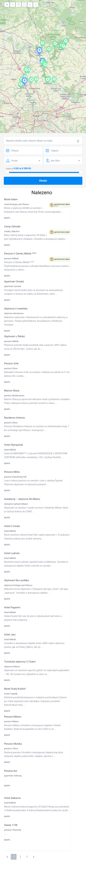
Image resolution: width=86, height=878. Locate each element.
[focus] (79, 141)
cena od (10, 168)
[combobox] (43, 140)
